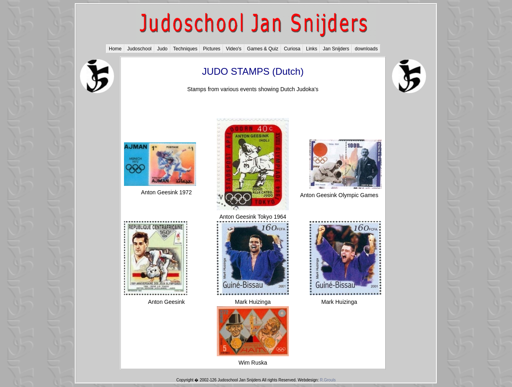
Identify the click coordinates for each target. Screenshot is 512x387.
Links (311, 49)
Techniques (185, 49)
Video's (234, 49)
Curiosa (292, 49)
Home (115, 49)
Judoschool (139, 49)
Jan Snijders (336, 49)
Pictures (211, 49)
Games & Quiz (262, 49)
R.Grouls (328, 380)
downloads (366, 49)
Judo (162, 49)
